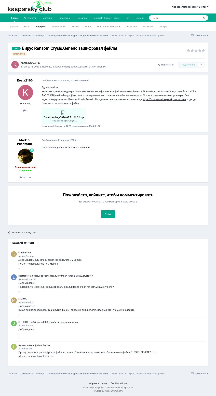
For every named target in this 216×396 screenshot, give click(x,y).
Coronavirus (24, 252)
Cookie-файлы (119, 383)
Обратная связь (98, 383)
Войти (108, 214)
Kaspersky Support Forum (106, 18)
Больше (140, 18)
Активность (30, 18)
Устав (27, 26)
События (132, 26)
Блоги (88, 26)
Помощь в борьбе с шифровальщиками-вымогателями (74, 66)
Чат (127, 18)
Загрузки (148, 26)
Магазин (47, 18)
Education (81, 18)
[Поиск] (167, 18)
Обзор (14, 19)
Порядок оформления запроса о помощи (66, 147)
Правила (13, 26)
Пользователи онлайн (109, 26)
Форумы (41, 26)
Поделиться (166, 64)
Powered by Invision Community (108, 391)
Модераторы (58, 26)
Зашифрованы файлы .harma (34, 345)
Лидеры (163, 26)
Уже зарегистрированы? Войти (189, 6)
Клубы (75, 26)
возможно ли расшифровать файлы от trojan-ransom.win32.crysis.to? (55, 275)
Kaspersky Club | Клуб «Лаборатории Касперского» (108, 387)
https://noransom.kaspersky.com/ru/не (164, 99)
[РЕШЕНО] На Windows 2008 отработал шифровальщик (48, 322)
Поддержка (64, 18)
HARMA (22, 298)
